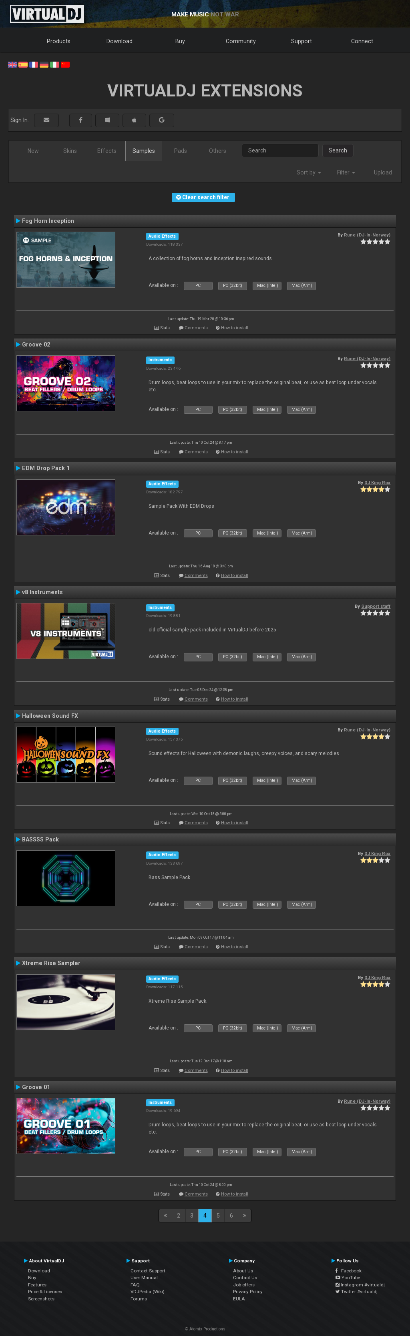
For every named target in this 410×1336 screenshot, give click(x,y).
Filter (346, 172)
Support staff (375, 606)
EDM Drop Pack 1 (46, 468)
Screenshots (41, 1299)
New (33, 151)
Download (120, 41)
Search (338, 150)
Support (301, 41)
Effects (107, 151)
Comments (196, 327)
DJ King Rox (377, 482)
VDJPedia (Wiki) (148, 1291)
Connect (362, 41)
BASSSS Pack (40, 839)
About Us (243, 1271)
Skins (70, 151)
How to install (234, 327)
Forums (139, 1299)
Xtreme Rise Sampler (51, 963)
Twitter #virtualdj (357, 1291)
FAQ (135, 1285)
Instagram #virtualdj (360, 1285)
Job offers (244, 1285)
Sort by (309, 172)
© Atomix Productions (205, 1329)
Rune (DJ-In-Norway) (367, 235)
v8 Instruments (42, 592)
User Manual (144, 1277)
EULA (239, 1299)
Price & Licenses (45, 1291)
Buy (180, 41)
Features (37, 1285)
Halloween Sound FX (50, 716)
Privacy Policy (248, 1291)
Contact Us (245, 1277)
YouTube (348, 1277)
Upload (383, 172)
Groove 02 (36, 344)
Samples (144, 151)
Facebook (349, 1271)
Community (241, 41)
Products (58, 41)
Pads (180, 151)
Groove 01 (36, 1087)
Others (217, 151)
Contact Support (148, 1271)
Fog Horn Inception (48, 221)
